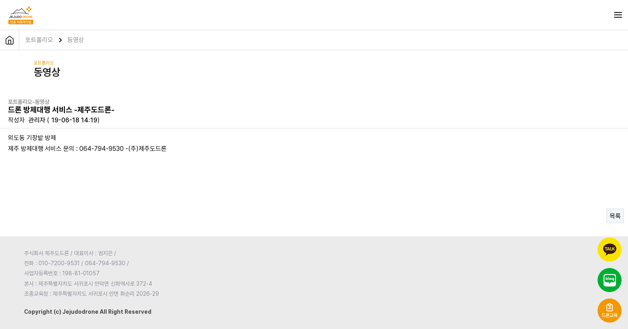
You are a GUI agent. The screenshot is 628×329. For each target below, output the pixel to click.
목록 (615, 216)
